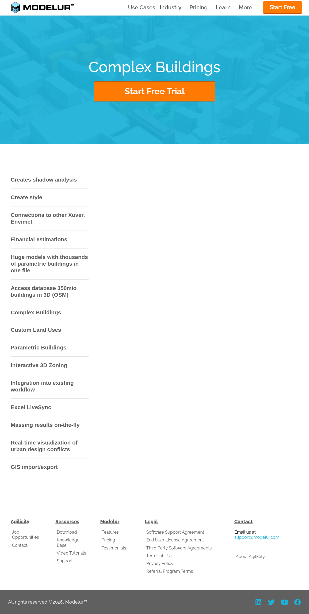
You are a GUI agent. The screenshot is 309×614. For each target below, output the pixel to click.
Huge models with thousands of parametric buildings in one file (49, 263)
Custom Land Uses (36, 330)
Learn (223, 7)
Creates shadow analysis (44, 179)
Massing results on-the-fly (45, 425)
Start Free (282, 7)
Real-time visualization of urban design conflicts (44, 445)
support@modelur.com (256, 537)
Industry (170, 7)
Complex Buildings (36, 312)
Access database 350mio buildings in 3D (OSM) (44, 291)
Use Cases (141, 7)
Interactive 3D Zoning (39, 365)
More (245, 7)
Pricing (198, 7)
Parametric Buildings (38, 347)
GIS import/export (34, 467)
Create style (26, 197)
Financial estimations (39, 239)
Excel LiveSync (31, 407)
